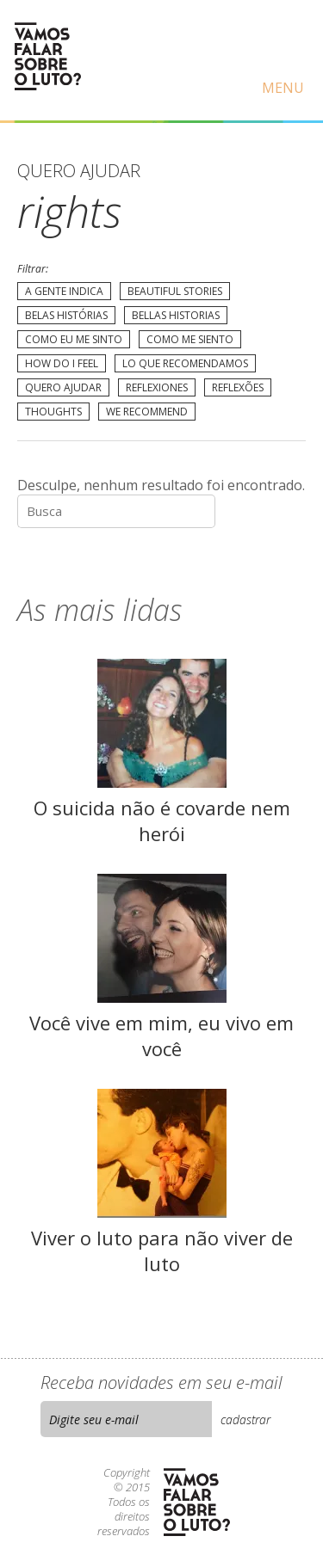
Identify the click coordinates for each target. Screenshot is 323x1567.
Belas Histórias (66, 315)
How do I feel (61, 363)
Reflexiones (157, 387)
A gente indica (64, 291)
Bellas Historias (176, 315)
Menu (283, 87)
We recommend (147, 411)
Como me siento (189, 339)
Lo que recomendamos (185, 363)
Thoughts (53, 411)
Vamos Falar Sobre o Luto (47, 56)
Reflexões (238, 387)
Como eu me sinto (73, 339)
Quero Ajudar (63, 387)
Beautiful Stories (174, 291)
